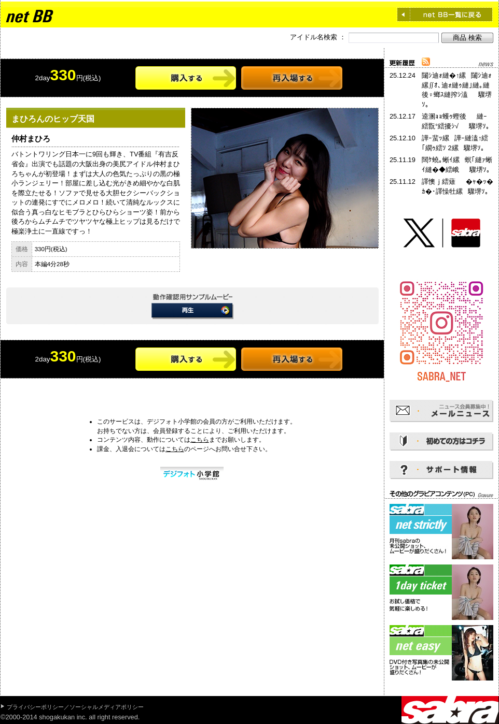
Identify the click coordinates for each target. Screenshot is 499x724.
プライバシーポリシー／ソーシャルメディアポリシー (75, 707)
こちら (199, 439)
